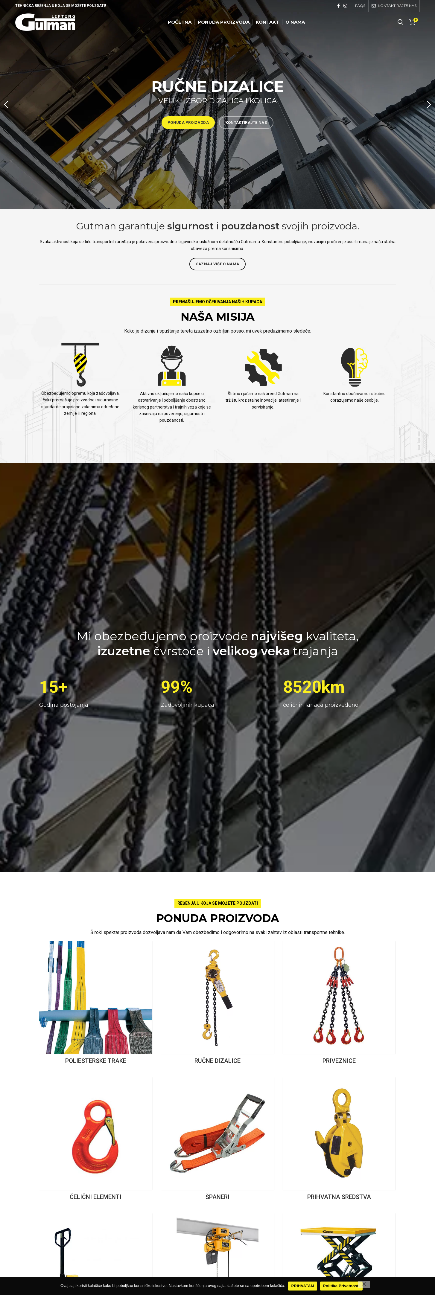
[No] (364, 1284)
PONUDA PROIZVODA (188, 122)
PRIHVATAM (302, 1286)
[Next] (427, 104)
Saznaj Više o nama (217, 264)
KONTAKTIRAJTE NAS (246, 122)
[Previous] (7, 104)
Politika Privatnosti (341, 1286)
